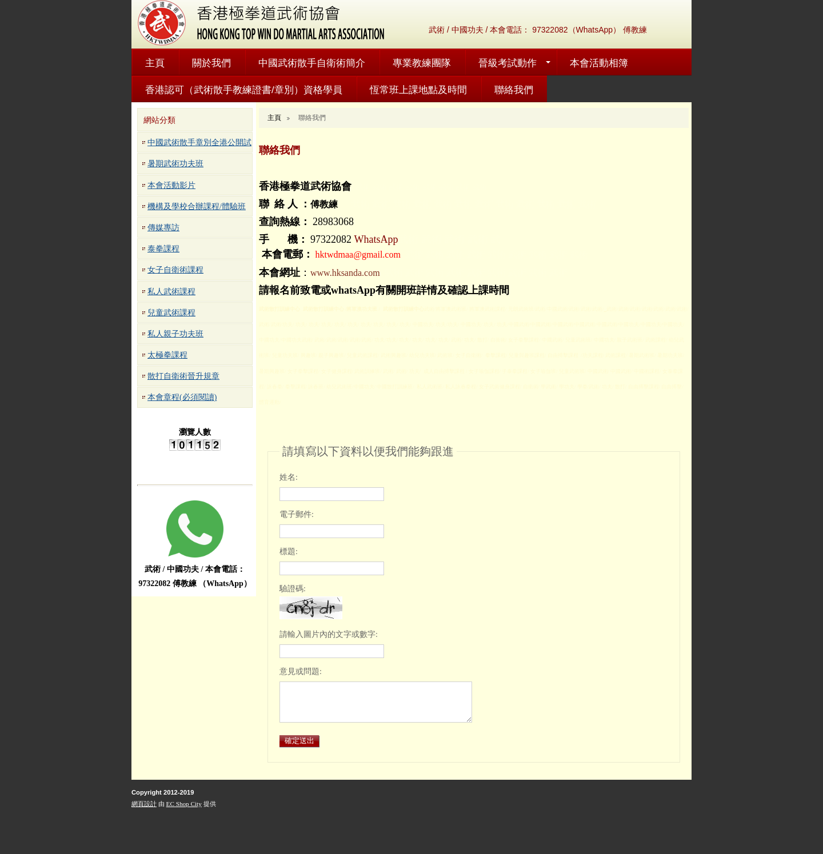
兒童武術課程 (171, 312)
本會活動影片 (171, 185)
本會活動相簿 (599, 63)
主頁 (155, 63)
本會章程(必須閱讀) (182, 397)
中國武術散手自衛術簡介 (311, 63)
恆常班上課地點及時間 (418, 90)
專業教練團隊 (422, 63)
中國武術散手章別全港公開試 (199, 142)
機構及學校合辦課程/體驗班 (196, 206)
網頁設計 (144, 803)
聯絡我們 (513, 90)
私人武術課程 (171, 291)
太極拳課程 (167, 355)
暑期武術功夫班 (175, 163)
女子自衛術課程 (175, 270)
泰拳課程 (163, 248)
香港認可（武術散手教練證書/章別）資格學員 (243, 90)
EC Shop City (184, 803)
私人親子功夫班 (175, 334)
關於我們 (211, 63)
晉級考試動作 (507, 63)
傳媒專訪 (163, 227)
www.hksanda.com (345, 273)
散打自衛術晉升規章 (183, 376)
